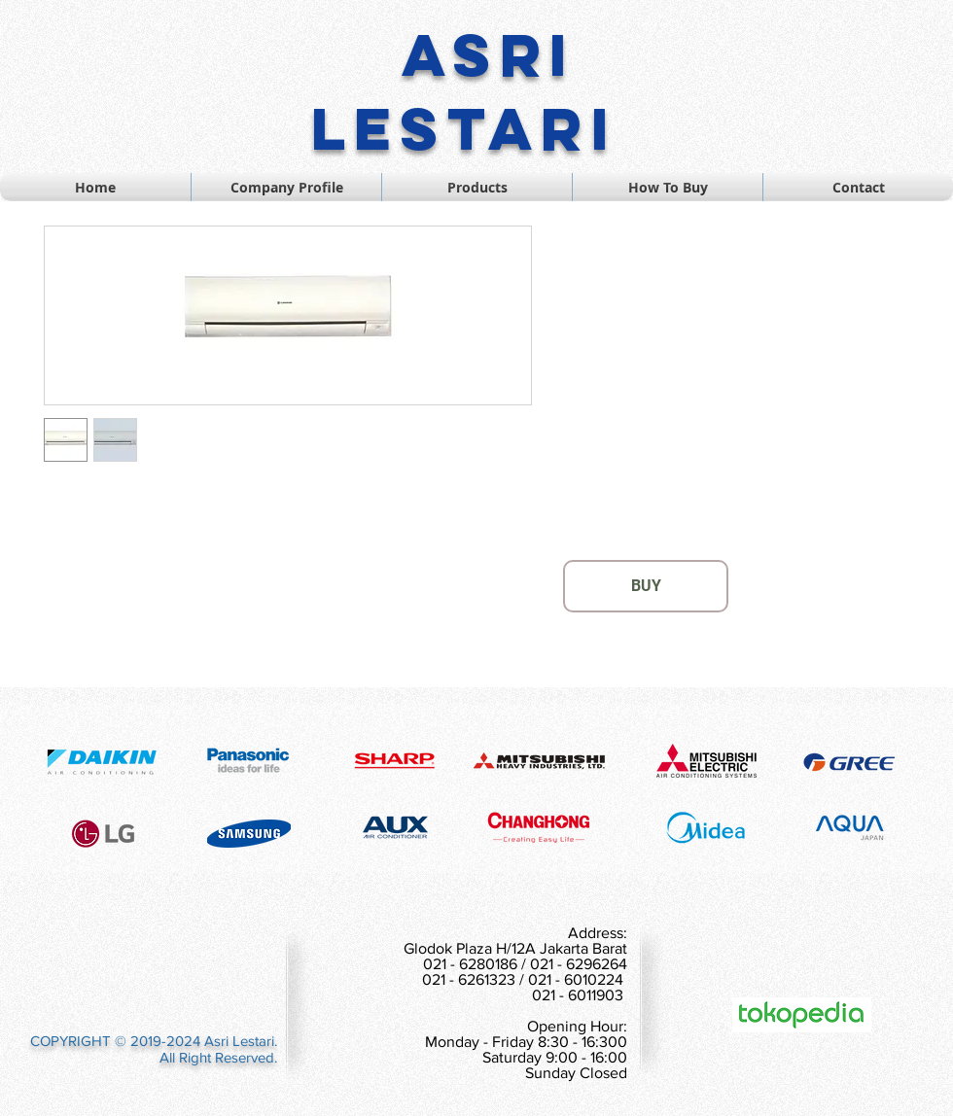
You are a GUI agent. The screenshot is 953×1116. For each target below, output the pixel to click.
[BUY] (645, 586)
